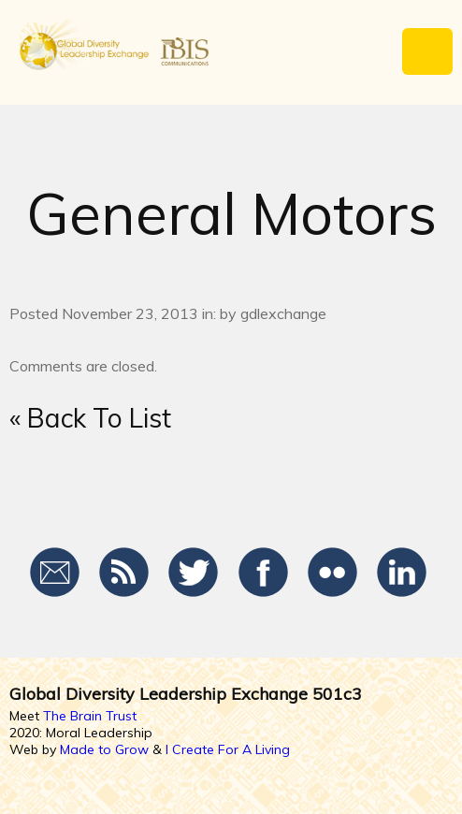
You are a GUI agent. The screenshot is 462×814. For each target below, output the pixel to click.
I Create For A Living (228, 749)
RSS (125, 572)
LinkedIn (401, 572)
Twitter (194, 572)
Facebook (263, 572)
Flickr (332, 572)
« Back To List (90, 417)
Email (55, 572)
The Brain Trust (90, 715)
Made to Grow (104, 749)
